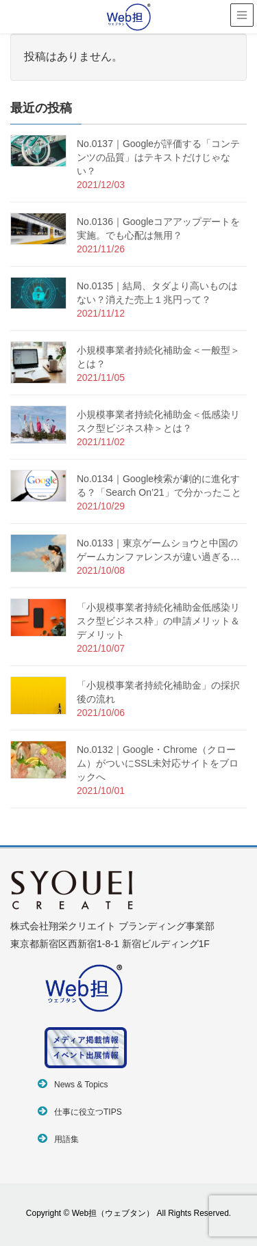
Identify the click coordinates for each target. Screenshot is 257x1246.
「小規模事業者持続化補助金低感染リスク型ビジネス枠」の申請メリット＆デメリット (158, 621)
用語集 (66, 1139)
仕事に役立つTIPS (88, 1112)
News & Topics (81, 1084)
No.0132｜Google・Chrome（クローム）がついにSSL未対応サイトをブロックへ (157, 763)
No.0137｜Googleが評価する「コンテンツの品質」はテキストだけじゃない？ (158, 157)
